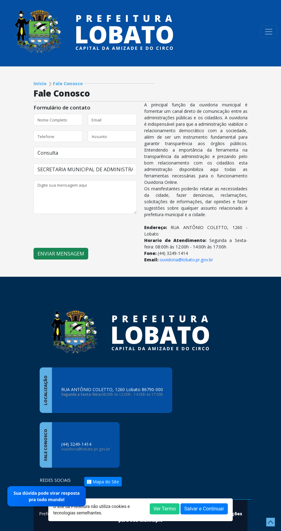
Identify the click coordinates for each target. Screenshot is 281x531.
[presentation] (80, 231)
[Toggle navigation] (268, 32)
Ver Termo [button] (164, 509)
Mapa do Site (103, 482)
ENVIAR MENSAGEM (61, 253)
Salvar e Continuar (204, 509)
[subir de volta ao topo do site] (270, 522)
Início (40, 83)
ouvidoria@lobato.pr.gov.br (186, 260)
